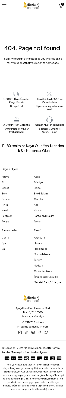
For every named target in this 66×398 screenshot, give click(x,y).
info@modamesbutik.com (33, 326)
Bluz (4, 182)
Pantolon (7, 215)
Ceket (5, 187)
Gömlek (38, 199)
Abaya (5, 176)
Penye (5, 221)
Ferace (6, 199)
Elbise (37, 187)
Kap (36, 204)
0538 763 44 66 (33, 322)
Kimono (38, 210)
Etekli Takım (41, 193)
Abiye (37, 176)
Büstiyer (39, 182)
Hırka (5, 204)
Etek (4, 193)
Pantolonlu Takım (44, 215)
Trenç (37, 221)
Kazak (5, 210)
